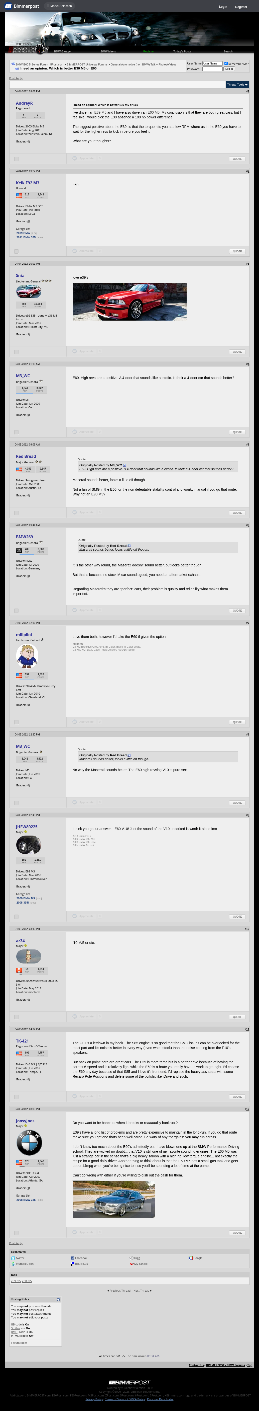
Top (249, 1365)
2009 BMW (23, 233)
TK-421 (22, 1041)
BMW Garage (62, 51)
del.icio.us (81, 1264)
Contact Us (196, 1365)
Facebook (81, 1258)
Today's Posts (182, 51)
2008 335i (23, 902)
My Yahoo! (141, 1264)
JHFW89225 (27, 827)
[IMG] (14, 1332)
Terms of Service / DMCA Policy (125, 1399)
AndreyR (24, 103)
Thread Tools (235, 84)
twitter (20, 1258)
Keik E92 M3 (27, 183)
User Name (194, 63)
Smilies (15, 1328)
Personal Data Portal (160, 1399)
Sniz (20, 275)
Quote (237, 159)
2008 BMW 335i (26, 1199)
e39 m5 (16, 1281)
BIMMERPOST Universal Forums (87, 64)
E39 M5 (100, 112)
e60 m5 (27, 1281)
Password (193, 69)
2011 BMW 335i (26, 237)
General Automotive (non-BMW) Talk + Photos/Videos (143, 64)
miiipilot (24, 634)
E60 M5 (154, 112)
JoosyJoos (25, 1121)
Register (241, 7)
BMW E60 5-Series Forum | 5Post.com (39, 64)
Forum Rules (19, 1343)
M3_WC (23, 376)
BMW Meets (108, 51)
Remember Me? (236, 64)
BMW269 (24, 537)
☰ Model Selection (59, 6)
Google (197, 1258)
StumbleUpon (25, 1264)
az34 (20, 940)
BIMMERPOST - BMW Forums (225, 1365)
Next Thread (141, 1290)
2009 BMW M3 (26, 898)
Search (228, 51)
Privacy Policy (94, 1399)
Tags (14, 1274)
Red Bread (26, 456)
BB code (16, 1324)
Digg (137, 1258)
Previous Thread (120, 1290)
